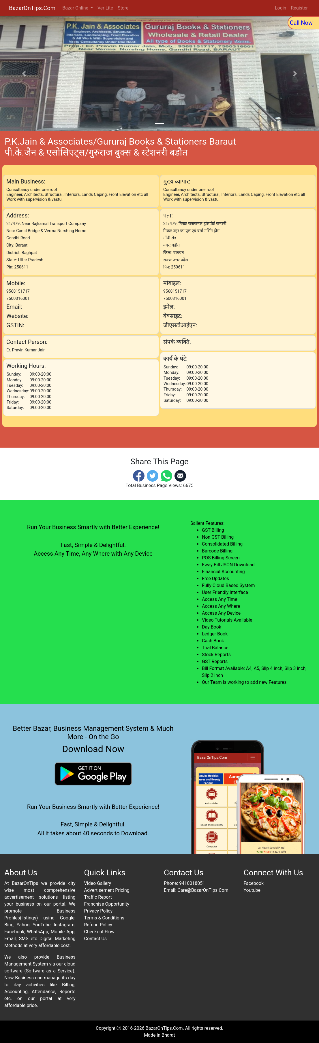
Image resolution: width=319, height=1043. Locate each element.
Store (123, 8)
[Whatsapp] (166, 475)
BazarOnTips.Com (32, 8)
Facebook (254, 883)
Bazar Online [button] (75, 8)
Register (299, 8)
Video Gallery (97, 883)
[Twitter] (152, 475)
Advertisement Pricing (107, 890)
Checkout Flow (99, 931)
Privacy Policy (98, 911)
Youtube (252, 890)
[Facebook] (139, 475)
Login (280, 8)
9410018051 (192, 883)
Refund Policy (98, 924)
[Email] (180, 475)
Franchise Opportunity (107, 904)
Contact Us (95, 938)
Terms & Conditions (104, 918)
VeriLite (105, 8)
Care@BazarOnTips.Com (202, 890)
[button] (24, 73)
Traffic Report (98, 897)
